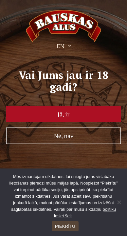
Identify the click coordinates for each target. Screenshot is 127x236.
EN (60, 46)
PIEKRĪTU (65, 226)
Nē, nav (63, 136)
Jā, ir (63, 114)
